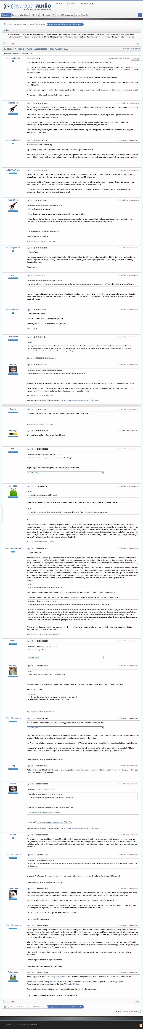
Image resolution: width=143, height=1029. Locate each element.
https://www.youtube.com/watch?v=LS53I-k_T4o (54, 822)
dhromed (13, 665)
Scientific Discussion (37, 24)
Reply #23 (30, 925)
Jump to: (118, 1012)
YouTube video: (33, 473)
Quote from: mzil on (41, 789)
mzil (13, 275)
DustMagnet (13, 888)
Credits (18, 1025)
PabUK (13, 835)
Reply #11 (30, 431)
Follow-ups (135, 59)
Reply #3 (29, 170)
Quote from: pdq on (41, 860)
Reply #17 (30, 718)
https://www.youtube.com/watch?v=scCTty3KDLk (44, 812)
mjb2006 (13, 486)
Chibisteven (13, 337)
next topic (136, 49)
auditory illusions (49, 982)
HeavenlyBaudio (13, 58)
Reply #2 (29, 140)
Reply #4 (29, 200)
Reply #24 (30, 972)
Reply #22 (30, 889)
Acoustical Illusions (72, 984)
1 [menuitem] (4, 44)
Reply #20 (30, 835)
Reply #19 (30, 784)
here (132, 37)
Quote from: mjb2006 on (42, 601)
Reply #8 (29, 337)
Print (137, 43)
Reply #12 (30, 449)
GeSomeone (13, 972)
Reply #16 (30, 666)
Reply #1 (29, 103)
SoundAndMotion (13, 548)
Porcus (13, 364)
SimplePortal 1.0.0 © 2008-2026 (29, 1025)
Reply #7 (29, 310)
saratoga (13, 430)
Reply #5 (29, 248)
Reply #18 (30, 766)
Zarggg (13, 409)
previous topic (127, 49)
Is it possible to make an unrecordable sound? (65, 24)
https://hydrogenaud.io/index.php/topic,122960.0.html (81, 400)
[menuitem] (12, 43)
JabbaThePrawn (13, 170)
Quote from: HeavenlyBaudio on (45, 205)
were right (127, 841)
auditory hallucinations (57, 977)
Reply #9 (29, 365)
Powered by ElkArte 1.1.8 (7, 1025)
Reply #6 (29, 275)
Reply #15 (30, 641)
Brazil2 (13, 641)
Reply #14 (30, 548)
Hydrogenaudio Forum (18, 24)
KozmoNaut (13, 103)
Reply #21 (30, 855)
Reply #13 (30, 486)
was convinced (121, 839)
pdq (13, 765)
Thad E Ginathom (13, 718)
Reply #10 (30, 409)
